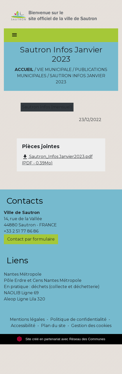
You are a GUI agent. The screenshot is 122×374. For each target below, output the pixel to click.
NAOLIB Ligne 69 (21, 292)
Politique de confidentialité (78, 319)
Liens (17, 260)
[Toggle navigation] (14, 35)
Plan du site (53, 325)
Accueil (24, 69)
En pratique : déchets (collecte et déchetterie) (52, 286)
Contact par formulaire (31, 239)
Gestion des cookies (91, 325)
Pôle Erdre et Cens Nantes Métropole (43, 280)
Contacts (24, 201)
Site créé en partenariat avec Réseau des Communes (61, 339)
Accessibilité (23, 325)
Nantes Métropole (23, 274)
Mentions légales (27, 319)
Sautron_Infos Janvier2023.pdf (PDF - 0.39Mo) (57, 159)
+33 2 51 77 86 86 (21, 231)
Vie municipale (54, 69)
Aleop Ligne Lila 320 (24, 299)
